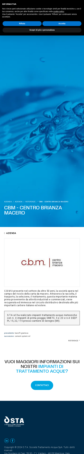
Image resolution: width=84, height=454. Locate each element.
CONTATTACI (42, 385)
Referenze (30, 201)
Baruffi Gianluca (21, 333)
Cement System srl (22, 336)
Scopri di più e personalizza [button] (42, 30)
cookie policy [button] (58, 11)
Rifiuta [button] (22, 23)
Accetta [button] (61, 23)
